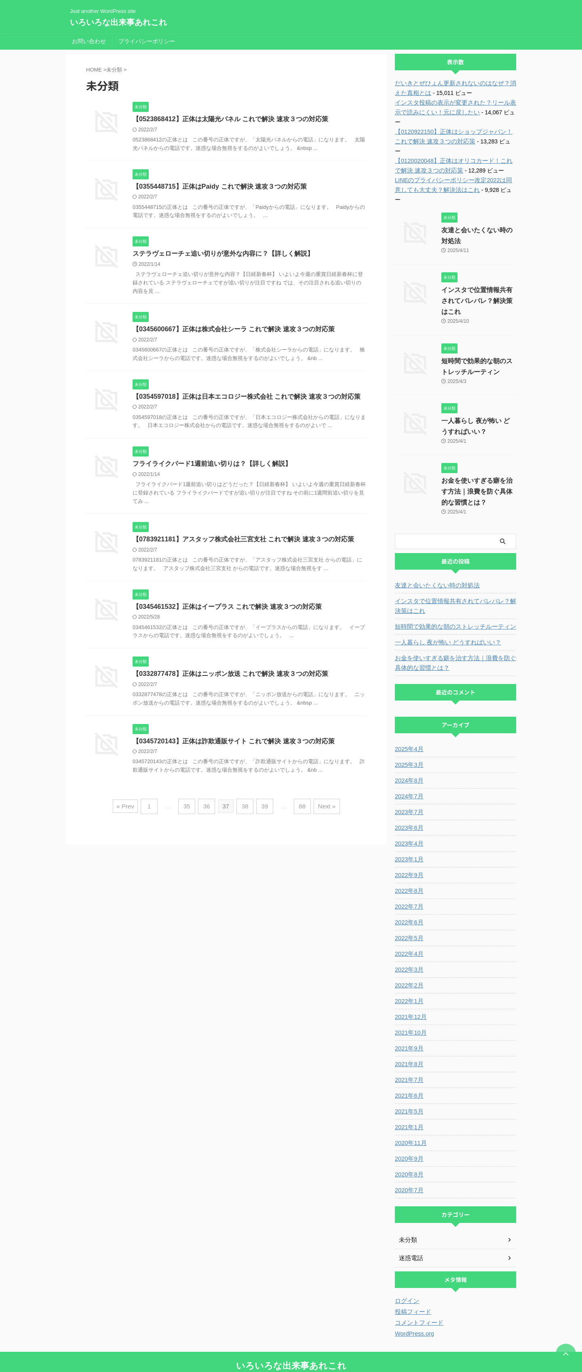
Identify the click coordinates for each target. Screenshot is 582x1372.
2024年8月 (408, 751)
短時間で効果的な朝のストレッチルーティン (451, 597)
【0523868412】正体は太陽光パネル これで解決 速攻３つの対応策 (230, 119)
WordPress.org (413, 1304)
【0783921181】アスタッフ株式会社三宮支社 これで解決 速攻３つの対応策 (243, 540)
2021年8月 (408, 1035)
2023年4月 (408, 814)
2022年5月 (408, 909)
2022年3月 (408, 940)
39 (263, 807)
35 (189, 807)
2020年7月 (408, 1161)
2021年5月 (408, 1082)
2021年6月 (408, 1066)
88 (300, 807)
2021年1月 (408, 1098)
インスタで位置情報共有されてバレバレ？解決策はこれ (476, 271)
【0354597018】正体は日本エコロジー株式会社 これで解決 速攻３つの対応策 (246, 397)
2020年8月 (408, 1145)
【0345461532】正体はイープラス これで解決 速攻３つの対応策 (227, 608)
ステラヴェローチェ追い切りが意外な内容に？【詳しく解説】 (223, 253)
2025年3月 (408, 735)
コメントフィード (417, 1293)
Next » (323, 807)
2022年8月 (408, 862)
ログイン (406, 1272)
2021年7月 (408, 1051)
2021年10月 (410, 1003)
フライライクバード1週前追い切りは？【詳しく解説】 (212, 464)
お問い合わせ (89, 41)
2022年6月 (408, 893)
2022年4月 (408, 925)
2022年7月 (408, 877)
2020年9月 (408, 1129)
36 (208, 807)
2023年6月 (408, 798)
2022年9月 (408, 846)
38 (245, 807)
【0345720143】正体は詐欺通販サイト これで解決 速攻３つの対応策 (233, 743)
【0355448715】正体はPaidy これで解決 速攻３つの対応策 (219, 186)
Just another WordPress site (291, 1350)
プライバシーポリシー (146, 41)
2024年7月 (408, 767)
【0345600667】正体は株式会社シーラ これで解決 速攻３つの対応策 (233, 329)
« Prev (129, 807)
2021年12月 (410, 988)
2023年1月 (408, 830)
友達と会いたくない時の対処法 (434, 556)
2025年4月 (408, 720)
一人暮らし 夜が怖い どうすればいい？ (444, 613)
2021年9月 (408, 1019)
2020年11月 (410, 1114)
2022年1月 (408, 972)
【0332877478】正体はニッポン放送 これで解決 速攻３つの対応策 (230, 675)
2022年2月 (408, 956)
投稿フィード (412, 1282)
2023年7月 (408, 783)
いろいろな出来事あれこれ (118, 22)
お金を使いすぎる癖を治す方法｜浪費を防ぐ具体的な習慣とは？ (476, 462)
